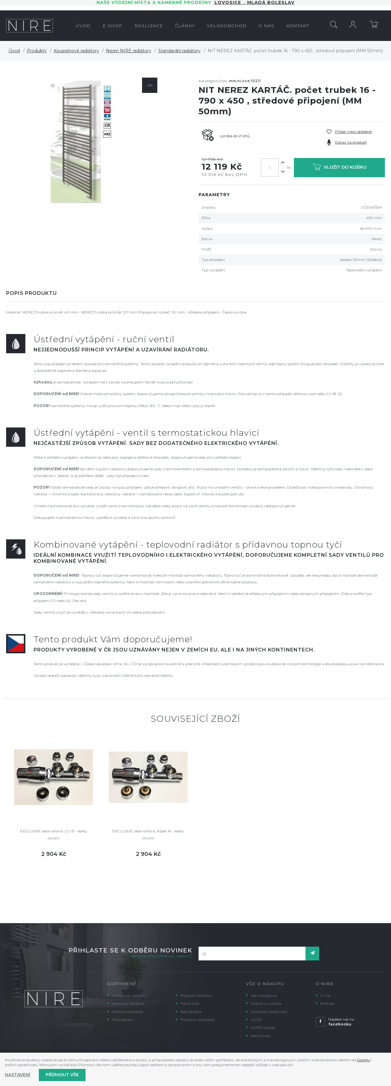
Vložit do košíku (339, 168)
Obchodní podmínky (268, 1011)
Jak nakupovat (263, 995)
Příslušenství (122, 1019)
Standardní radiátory (179, 50)
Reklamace (260, 1035)
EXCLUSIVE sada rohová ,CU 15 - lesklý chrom (53, 834)
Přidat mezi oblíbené (353, 131)
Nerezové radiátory (128, 1003)
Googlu (363, 1060)
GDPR (256, 1019)
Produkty (37, 50)
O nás (325, 995)
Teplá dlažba (191, 1011)
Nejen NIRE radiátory (128, 50)
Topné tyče (189, 1003)
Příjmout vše (62, 1074)
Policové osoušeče (127, 1011)
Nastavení (17, 1074)
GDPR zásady (262, 1027)
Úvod (14, 50)
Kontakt (327, 1003)
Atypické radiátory (196, 995)
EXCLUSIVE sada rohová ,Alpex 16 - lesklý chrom (148, 834)
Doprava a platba (266, 1003)
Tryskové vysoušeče (197, 1019)
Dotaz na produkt (351, 142)
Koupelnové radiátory (76, 50)
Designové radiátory (129, 995)
